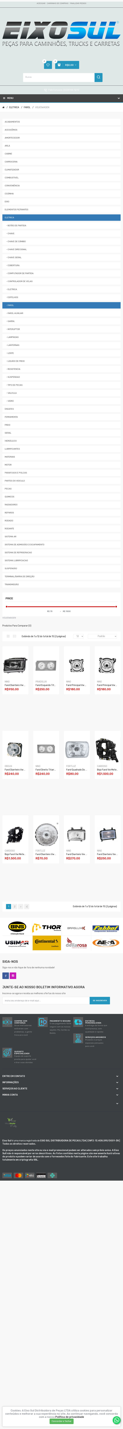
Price (9, 598)
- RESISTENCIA (12, 369)
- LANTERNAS (12, 345)
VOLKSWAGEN (42, 107)
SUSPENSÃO (11, 568)
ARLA (7, 146)
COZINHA (9, 193)
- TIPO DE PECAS (14, 385)
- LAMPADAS (12, 337)
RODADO (9, 520)
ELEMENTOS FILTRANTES (16, 209)
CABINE (8, 154)
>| (26, 906)
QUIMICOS (9, 496)
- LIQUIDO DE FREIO (15, 361)
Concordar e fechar (62, 1421)
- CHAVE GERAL (13, 257)
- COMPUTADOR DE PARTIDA (19, 273)
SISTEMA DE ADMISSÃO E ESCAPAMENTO (24, 544)
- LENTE (9, 353)
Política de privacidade (69, 1416)
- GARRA (9, 321)
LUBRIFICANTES (12, 449)
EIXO (7, 201)
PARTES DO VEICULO (15, 481)
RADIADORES (11, 504)
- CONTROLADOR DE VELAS (19, 281)
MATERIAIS (10, 457)
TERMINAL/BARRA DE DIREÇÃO (19, 576)
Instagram (13, 975)
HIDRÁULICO (11, 441)
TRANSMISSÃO (12, 584)
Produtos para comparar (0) (16, 625)
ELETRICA (14, 107)
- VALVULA (11, 393)
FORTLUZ (71, 766)
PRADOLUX (41, 681)
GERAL (8, 433)
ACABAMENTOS (12, 122)
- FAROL (9, 305)
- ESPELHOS (11, 297)
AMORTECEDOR (12, 138)
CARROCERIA (11, 161)
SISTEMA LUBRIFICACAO (16, 560)
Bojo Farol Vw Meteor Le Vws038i (22, 854)
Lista (14, 636)
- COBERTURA (12, 265)
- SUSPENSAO (12, 377)
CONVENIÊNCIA (12, 185)
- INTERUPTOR (12, 329)
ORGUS (8, 766)
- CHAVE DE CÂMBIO (15, 241)
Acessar (41, 3)
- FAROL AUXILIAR (14, 313)
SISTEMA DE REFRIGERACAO (18, 552)
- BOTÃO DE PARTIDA (15, 225)
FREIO (7, 425)
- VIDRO (9, 401)
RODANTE (9, 528)
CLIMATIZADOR (12, 169)
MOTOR (8, 465)
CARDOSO (102, 766)
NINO (7, 681)
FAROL (27, 107)
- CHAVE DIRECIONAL (16, 249)
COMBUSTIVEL (12, 177)
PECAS (8, 488)
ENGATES (9, 409)
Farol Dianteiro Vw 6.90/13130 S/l (53, 854)
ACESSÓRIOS (11, 130)
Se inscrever (100, 1000)
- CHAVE (9, 233)
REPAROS (9, 512)
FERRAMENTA (11, 417)
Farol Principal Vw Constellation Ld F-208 (87, 685)
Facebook (5, 975)
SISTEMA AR (10, 536)
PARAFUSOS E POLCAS (16, 473)
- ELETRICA (11, 289)
